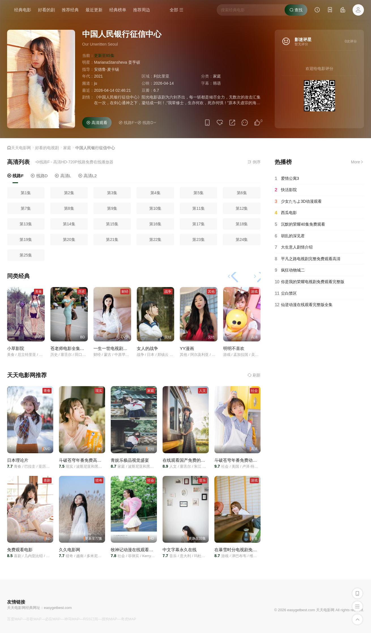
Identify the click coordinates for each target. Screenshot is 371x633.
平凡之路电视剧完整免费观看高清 (307, 259)
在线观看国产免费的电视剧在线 (192, 460)
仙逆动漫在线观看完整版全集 (303, 305)
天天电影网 (21, 148)
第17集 (198, 224)
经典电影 (22, 9)
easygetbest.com (58, 608)
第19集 (26, 239)
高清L (63, 175)
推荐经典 (70, 9)
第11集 (198, 208)
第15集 (112, 224)
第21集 (112, 239)
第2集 (69, 193)
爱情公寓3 (287, 178)
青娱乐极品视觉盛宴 (130, 460)
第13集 (26, 224)
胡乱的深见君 (290, 236)
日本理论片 (17, 460)
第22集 (155, 239)
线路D (39, 175)
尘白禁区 (286, 293)
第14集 (69, 224)
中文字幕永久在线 (180, 549)
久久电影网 (69, 549)
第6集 (242, 193)
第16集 (155, 224)
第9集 (112, 208)
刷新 (254, 375)
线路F (15, 175)
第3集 (112, 193)
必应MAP (52, 619)
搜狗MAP (109, 619)
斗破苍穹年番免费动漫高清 (239, 460)
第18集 (242, 224)
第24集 (242, 239)
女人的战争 (147, 348)
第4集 (155, 193)
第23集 (198, 239)
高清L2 (87, 175)
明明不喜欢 (233, 348)
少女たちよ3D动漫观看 (298, 201)
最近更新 (94, 9)
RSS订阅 (90, 619)
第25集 (26, 255)
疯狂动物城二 (290, 270)
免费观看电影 (20, 549)
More (357, 162)
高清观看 (96, 122)
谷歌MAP (33, 619)
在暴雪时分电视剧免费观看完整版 (246, 549)
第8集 (69, 208)
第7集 (26, 208)
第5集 (198, 193)
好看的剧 (46, 9)
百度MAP (14, 619)
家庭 (67, 148)
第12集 (242, 208)
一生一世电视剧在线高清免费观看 (125, 348)
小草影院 (15, 348)
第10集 (155, 208)
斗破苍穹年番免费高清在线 (84, 460)
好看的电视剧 (47, 148)
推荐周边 (141, 9)
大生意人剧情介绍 (294, 247)
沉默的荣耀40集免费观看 (300, 224)
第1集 (26, 193)
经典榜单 (117, 9)
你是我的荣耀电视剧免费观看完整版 (309, 282)
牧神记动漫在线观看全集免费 (138, 549)
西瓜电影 (286, 213)
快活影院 (286, 190)
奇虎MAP (128, 619)
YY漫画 (187, 348)
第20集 (69, 239)
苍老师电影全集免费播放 (73, 348)
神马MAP (72, 619)
